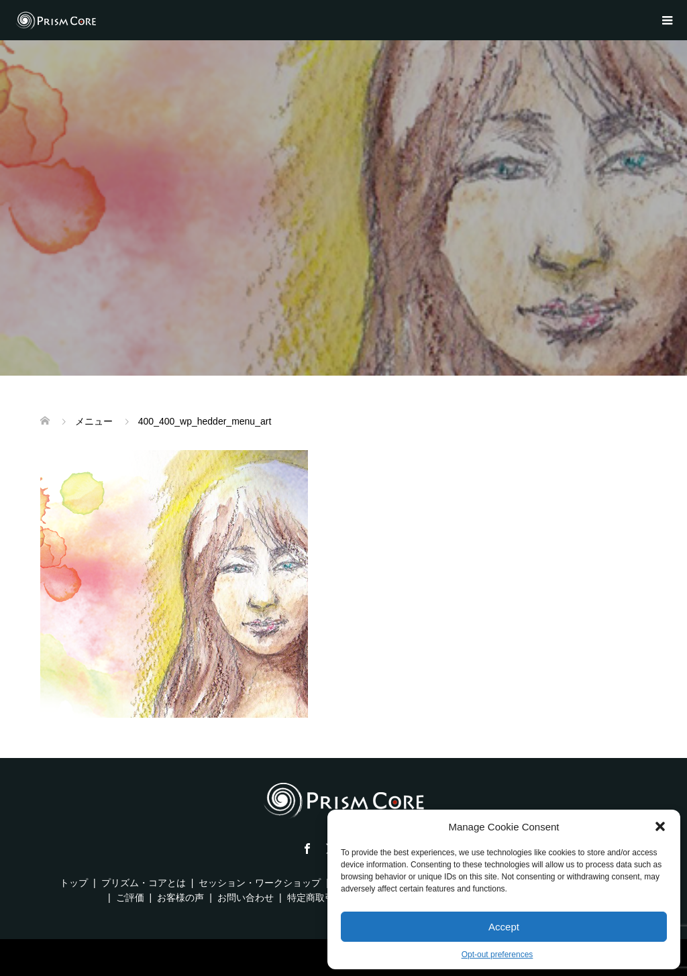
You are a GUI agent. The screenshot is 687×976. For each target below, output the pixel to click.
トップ (74, 882)
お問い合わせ (245, 897)
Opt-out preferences (497, 954)
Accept (503, 926)
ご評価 (130, 897)
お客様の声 (180, 897)
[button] (660, 826)
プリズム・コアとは (143, 882)
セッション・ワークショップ (260, 882)
